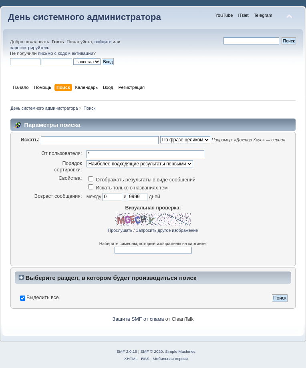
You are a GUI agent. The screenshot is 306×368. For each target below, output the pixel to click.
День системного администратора (84, 17)
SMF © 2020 (152, 351)
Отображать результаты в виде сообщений (141, 180)
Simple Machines (180, 351)
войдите (103, 41)
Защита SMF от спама (138, 319)
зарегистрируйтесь (29, 47)
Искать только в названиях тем (128, 188)
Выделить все (42, 297)
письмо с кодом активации (65, 53)
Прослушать (120, 230)
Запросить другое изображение (167, 230)
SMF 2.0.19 (127, 351)
